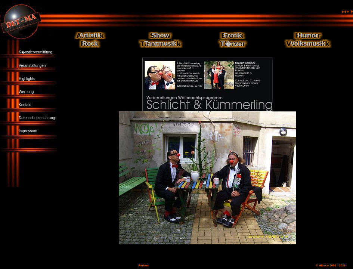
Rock (90, 43)
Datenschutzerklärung (37, 118)
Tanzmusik (160, 43)
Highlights (27, 79)
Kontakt (25, 105)
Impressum (28, 131)
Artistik (90, 35)
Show (160, 35)
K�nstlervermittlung (35, 52)
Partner (143, 265)
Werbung (26, 92)
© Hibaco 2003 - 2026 (331, 265)
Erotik (232, 35)
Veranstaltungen (32, 66)
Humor (308, 35)
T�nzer (232, 43)
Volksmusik (307, 43)
